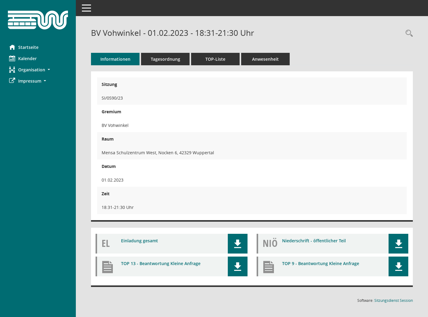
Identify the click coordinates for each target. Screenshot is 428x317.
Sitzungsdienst (393, 300)
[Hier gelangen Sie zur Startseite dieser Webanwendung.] (38, 20)
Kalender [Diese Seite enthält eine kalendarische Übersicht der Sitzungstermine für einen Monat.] (23, 58)
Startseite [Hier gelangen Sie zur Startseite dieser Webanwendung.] (24, 47)
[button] (38, 69)
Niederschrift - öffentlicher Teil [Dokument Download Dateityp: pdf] (314, 241)
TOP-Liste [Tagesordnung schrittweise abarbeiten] (215, 59)
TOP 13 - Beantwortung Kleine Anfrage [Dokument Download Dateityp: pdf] (161, 263)
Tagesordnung (165, 59)
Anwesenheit (265, 59)
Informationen (115, 59)
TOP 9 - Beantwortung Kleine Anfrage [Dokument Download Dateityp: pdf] (320, 263)
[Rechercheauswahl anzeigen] (408, 34)
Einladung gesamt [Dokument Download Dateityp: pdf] (139, 241)
